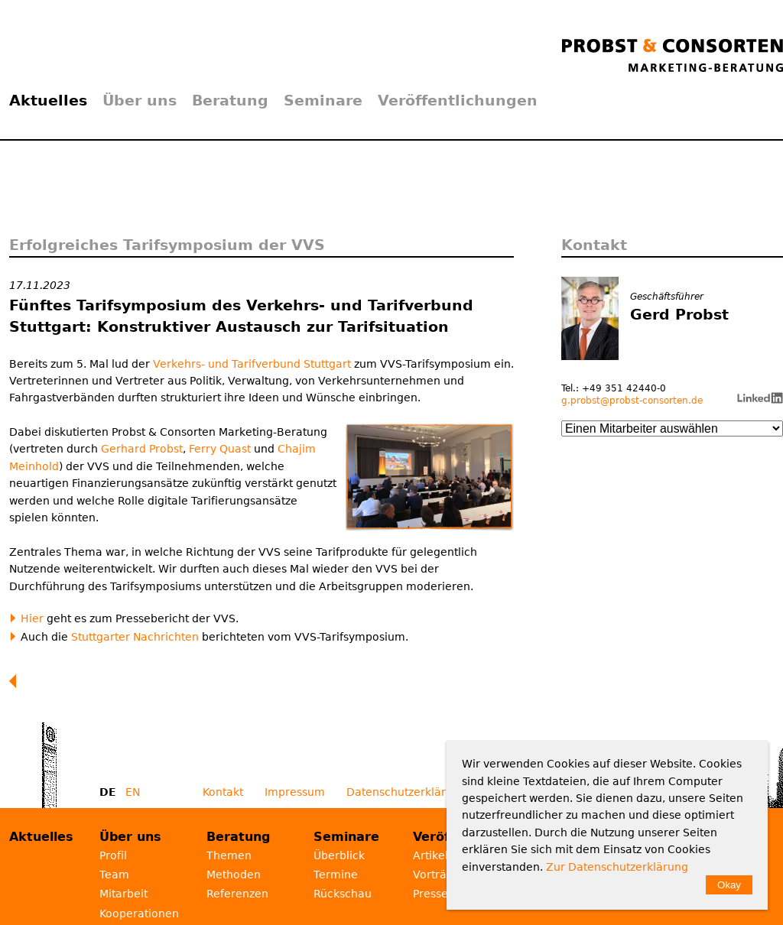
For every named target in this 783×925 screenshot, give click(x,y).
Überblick (339, 855)
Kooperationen (139, 913)
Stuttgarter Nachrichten (135, 637)
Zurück (16, 681)
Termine (336, 874)
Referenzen (237, 894)
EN (132, 792)
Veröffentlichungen (458, 100)
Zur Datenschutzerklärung (617, 867)
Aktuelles (48, 100)
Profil (113, 855)
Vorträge (436, 874)
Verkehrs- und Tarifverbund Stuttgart (252, 364)
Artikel (430, 855)
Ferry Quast (220, 449)
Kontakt (223, 792)
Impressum (295, 792)
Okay (729, 885)
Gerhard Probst (142, 449)
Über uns (139, 100)
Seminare (323, 100)
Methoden (233, 874)
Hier (32, 618)
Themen (229, 855)
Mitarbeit (123, 894)
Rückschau (343, 894)
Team (114, 874)
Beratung (230, 100)
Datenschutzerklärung (406, 792)
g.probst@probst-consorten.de (632, 400)
